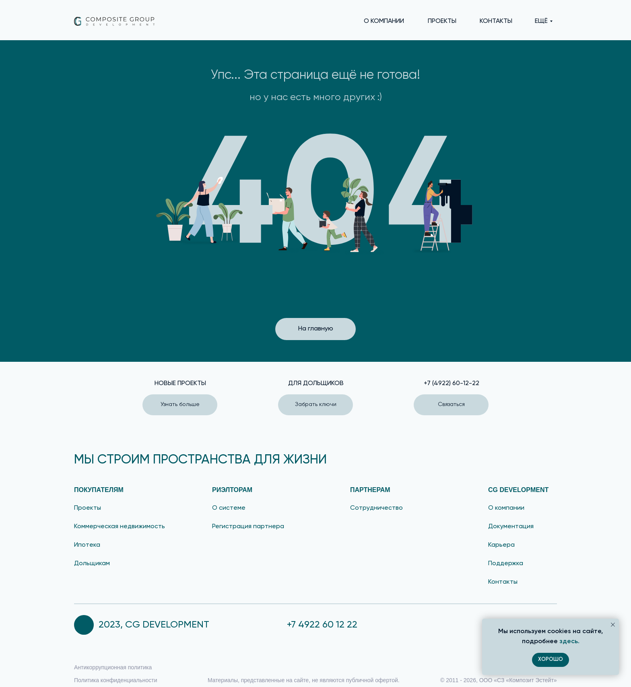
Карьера (501, 545)
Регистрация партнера (248, 526)
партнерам (370, 489)
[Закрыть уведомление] (613, 625)
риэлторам (232, 489)
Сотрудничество (376, 508)
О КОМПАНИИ (384, 21)
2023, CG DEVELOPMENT (154, 625)
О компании (506, 508)
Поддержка (505, 563)
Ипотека (87, 545)
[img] (114, 21)
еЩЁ (541, 21)
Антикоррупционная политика (113, 667)
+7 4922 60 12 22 (322, 625)
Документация (511, 526)
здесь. (569, 641)
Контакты (503, 582)
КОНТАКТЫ (496, 21)
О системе (228, 508)
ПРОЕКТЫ (442, 21)
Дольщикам (92, 563)
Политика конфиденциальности (115, 680)
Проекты (87, 508)
